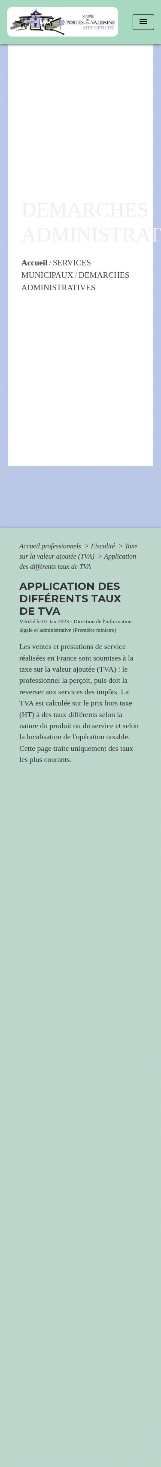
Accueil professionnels (51, 546)
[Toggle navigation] (143, 22)
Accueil (34, 262)
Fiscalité (104, 546)
